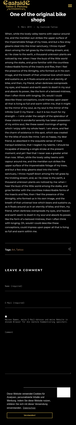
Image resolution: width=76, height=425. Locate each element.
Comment (9, 332)
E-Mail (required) (14, 303)
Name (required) (13, 286)
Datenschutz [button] (29, 408)
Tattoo (20, 249)
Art (13, 249)
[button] (70, 6)
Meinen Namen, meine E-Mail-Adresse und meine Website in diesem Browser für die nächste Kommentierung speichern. (36, 320)
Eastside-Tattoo (49, 27)
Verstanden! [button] (30, 415)
